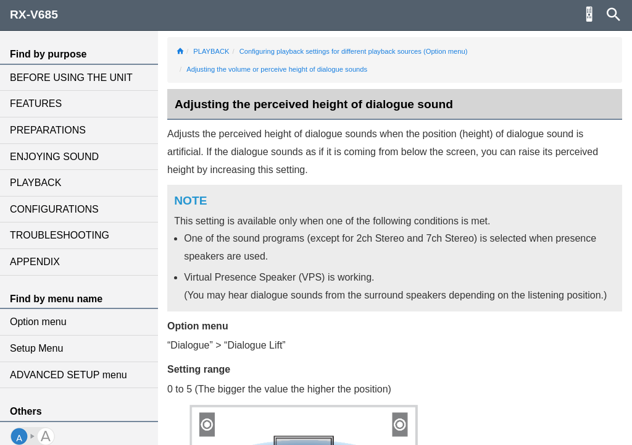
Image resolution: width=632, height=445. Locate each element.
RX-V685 (34, 14)
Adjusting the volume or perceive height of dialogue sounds (276, 69)
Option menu (38, 321)
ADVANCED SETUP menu (68, 375)
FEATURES (36, 103)
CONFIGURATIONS (54, 209)
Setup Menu (36, 348)
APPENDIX (35, 261)
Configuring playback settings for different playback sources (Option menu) (353, 51)
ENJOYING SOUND (54, 156)
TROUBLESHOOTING (59, 235)
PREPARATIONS (48, 130)
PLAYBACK (35, 182)
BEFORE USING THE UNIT (71, 77)
